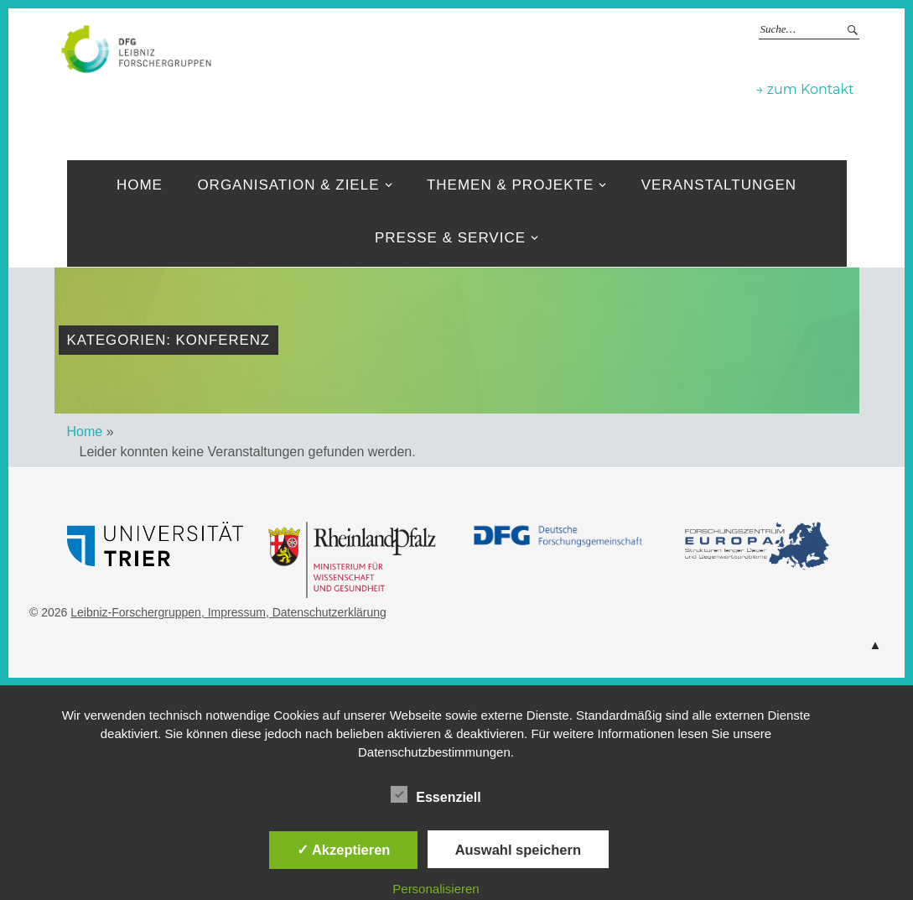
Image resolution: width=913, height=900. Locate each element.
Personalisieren (435, 889)
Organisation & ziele (288, 185)
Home (140, 185)
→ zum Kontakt (804, 89)
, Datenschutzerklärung (326, 612)
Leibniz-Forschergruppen (135, 612)
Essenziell (435, 794)
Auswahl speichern (518, 849)
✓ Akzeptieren (344, 849)
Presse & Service (450, 238)
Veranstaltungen (718, 185)
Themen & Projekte (510, 185)
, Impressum (233, 612)
